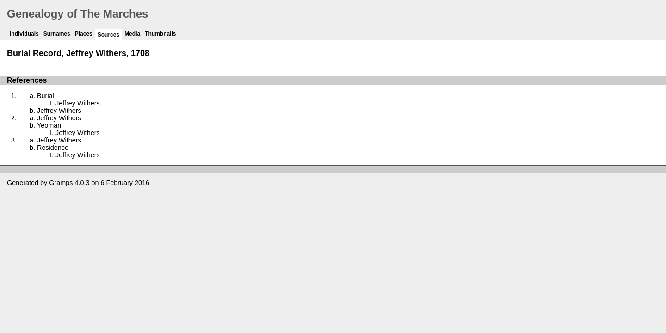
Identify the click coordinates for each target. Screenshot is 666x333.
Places (83, 34)
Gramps (61, 182)
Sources (108, 34)
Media (132, 34)
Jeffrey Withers (78, 103)
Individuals (24, 34)
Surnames (56, 34)
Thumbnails (160, 34)
